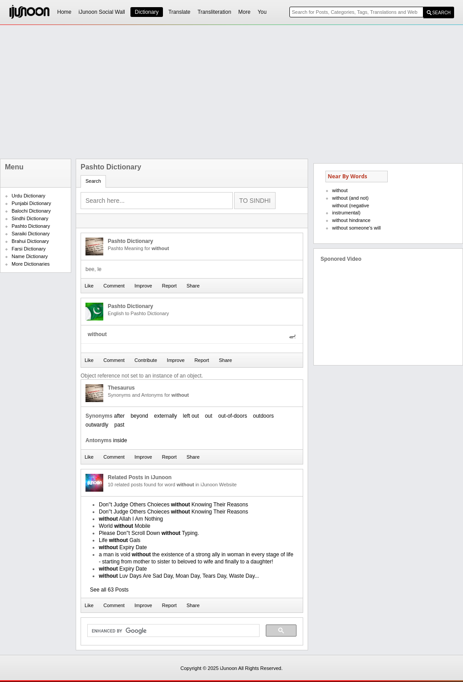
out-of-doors (232, 416)
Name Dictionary (30, 256)
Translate (179, 12)
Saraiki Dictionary (31, 233)
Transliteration (215, 12)
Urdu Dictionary (28, 195)
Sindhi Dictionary (30, 218)
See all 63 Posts (109, 590)
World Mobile (124, 526)
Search (93, 181)
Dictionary (146, 12)
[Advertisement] (183, 91)
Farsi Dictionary (28, 248)
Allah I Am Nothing (131, 519)
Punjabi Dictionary (31, 203)
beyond (139, 416)
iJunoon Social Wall (102, 12)
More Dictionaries (31, 264)
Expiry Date (123, 547)
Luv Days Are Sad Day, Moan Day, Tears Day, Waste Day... (179, 576)
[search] (172, 631)
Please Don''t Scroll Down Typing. (149, 533)
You (262, 12)
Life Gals (119, 540)
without (340, 190)
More (244, 12)
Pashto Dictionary (31, 226)
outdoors (263, 416)
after (119, 416)
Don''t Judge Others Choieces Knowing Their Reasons (173, 504)
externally (165, 416)
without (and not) (350, 198)
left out (191, 416)
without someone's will (356, 227)
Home (64, 12)
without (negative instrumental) (350, 209)
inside (120, 440)
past (119, 425)
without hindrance (351, 220)
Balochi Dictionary (31, 211)
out (208, 416)
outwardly (96, 425)
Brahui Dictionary (30, 241)
